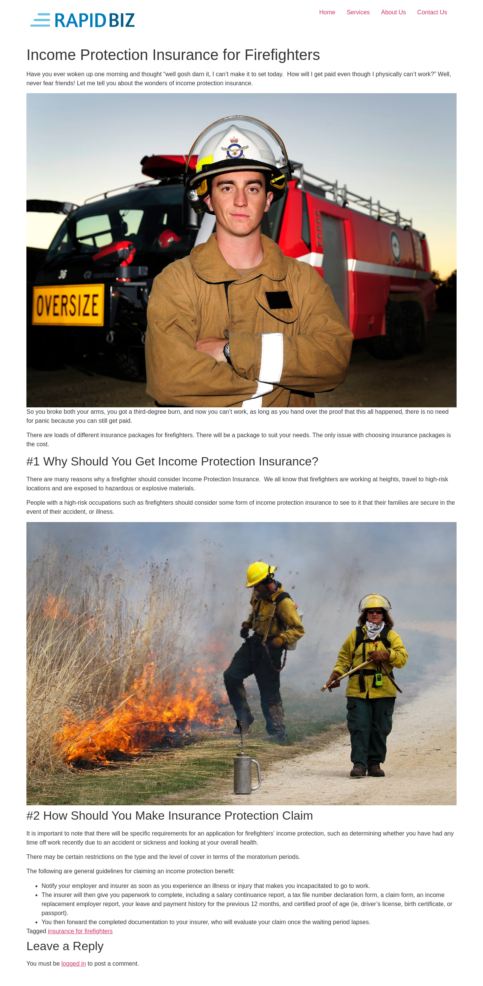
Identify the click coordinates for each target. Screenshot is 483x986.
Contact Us (432, 12)
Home (327, 12)
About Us (393, 12)
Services (358, 12)
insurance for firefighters (80, 931)
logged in (74, 963)
